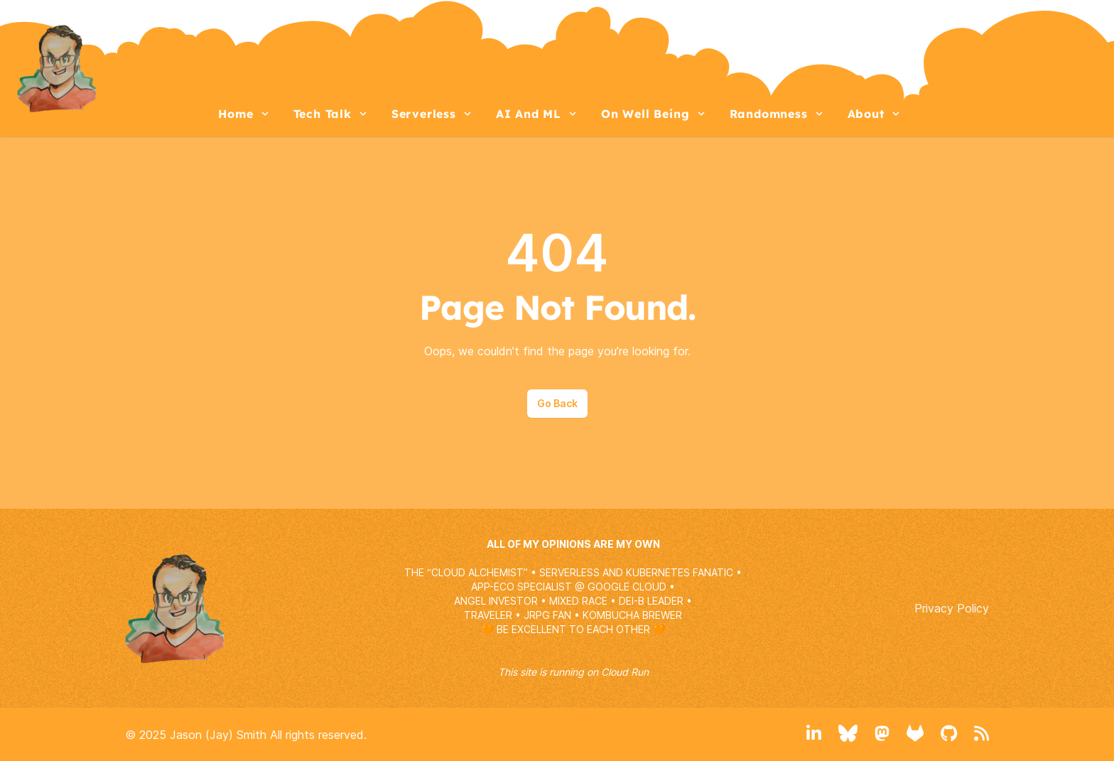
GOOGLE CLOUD (627, 587)
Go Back (557, 403)
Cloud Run (625, 672)
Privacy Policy (951, 608)
